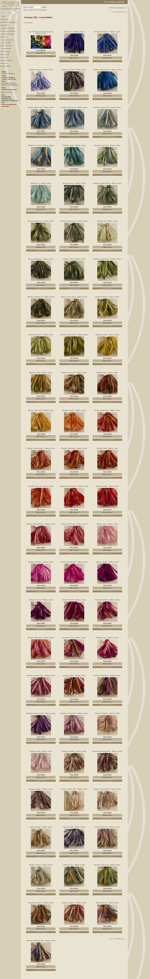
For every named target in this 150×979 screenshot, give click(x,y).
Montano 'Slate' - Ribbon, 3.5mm (74, 827)
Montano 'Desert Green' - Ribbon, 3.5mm (74, 221)
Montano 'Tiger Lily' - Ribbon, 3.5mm (41, 486)
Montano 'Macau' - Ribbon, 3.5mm (107, 903)
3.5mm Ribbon (42, 10)
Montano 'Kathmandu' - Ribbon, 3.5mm (74, 448)
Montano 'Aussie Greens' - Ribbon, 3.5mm (107, 183)
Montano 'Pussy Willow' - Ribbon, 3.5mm (107, 789)
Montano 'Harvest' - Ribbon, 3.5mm (107, 335)
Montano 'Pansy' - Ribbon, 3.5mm (74, 675)
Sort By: (111, 7)
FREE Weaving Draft (8, 28)
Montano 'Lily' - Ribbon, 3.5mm (107, 221)
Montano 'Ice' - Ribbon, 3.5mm (41, 183)
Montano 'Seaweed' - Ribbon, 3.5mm (41, 335)
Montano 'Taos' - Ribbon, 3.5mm (74, 865)
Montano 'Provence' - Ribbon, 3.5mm (107, 827)
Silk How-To (5, 57)
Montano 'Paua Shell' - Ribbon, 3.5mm (107, 145)
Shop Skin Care (6, 48)
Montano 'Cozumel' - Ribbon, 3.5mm (74, 69)
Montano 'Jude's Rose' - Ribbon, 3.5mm (41, 637)
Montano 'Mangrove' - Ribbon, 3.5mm (40, 259)
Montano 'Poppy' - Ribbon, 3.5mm (107, 486)
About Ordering (6, 66)
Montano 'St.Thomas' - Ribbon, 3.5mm (41, 145)
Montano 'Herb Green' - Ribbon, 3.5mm (41, 221)
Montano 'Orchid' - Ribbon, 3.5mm (107, 562)
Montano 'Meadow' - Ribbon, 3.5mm (107, 297)
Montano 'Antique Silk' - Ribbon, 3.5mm (74, 789)
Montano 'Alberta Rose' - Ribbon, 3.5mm (74, 562)
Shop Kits (4, 37)
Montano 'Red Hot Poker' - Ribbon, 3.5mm (74, 486)
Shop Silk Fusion (7, 45)
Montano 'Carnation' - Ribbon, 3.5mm (40, 562)
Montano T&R (33, 10)
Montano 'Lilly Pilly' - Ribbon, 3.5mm (107, 600)
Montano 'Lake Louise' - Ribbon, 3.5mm (74, 107)
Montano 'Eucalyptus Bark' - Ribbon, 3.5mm (107, 751)
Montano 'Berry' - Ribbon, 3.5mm (107, 637)
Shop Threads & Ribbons (9, 22)
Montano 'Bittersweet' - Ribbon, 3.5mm (107, 410)
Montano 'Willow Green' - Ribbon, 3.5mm (74, 335)
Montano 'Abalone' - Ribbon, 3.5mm (41, 69)
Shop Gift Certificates (8, 34)
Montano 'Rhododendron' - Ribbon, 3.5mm (41, 524)
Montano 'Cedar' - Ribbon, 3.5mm (74, 259)
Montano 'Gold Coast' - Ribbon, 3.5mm (107, 865)
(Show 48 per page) (116, 11)
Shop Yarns (5, 19)
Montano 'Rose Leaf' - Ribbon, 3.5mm (74, 372)
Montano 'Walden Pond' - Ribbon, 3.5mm (107, 107)
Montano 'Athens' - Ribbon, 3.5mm (40, 865)
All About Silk (5, 54)
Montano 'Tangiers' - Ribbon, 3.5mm (74, 903)
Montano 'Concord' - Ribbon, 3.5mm (41, 600)
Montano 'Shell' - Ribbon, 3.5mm (107, 524)
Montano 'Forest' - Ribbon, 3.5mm (74, 183)
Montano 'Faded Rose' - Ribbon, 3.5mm (107, 675)
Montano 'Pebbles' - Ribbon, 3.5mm (41, 789)
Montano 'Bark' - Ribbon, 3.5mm (107, 372)
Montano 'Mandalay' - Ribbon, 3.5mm (107, 713)
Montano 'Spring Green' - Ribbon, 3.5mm (107, 259)
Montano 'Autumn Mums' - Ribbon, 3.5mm (41, 448)
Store (25, 10)
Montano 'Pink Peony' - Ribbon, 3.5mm (74, 524)
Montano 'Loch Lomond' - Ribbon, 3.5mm (74, 713)
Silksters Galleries (7, 60)
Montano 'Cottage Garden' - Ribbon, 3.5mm (40, 940)
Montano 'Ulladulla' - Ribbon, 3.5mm (74, 751)
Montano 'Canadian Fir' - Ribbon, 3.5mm (40, 297)
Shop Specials (6, 51)
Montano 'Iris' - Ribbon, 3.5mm (74, 32)
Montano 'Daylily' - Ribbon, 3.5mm (74, 410)
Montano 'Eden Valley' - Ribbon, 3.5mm (74, 297)
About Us (4, 63)
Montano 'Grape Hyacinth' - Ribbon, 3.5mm (40, 713)
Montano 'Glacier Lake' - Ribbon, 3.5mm (40, 107)
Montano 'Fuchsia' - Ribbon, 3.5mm (74, 600)
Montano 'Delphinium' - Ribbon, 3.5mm (107, 32)
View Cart (120, 2)
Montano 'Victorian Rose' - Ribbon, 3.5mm (41, 675)
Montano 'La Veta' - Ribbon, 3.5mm (74, 637)
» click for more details (41, 56)
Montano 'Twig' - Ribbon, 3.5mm (107, 448)
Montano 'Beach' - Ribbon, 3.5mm (41, 827)
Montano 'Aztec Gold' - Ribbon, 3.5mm (41, 410)
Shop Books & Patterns (8, 31)
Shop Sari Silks (6, 43)
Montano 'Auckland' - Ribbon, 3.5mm (40, 903)
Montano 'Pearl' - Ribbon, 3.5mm (41, 751)
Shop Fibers (5, 25)
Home (3, 16)
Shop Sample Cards (8, 40)
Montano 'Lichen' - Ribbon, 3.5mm (40, 372)
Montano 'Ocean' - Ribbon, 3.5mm (74, 145)
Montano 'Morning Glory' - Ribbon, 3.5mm (107, 69)
